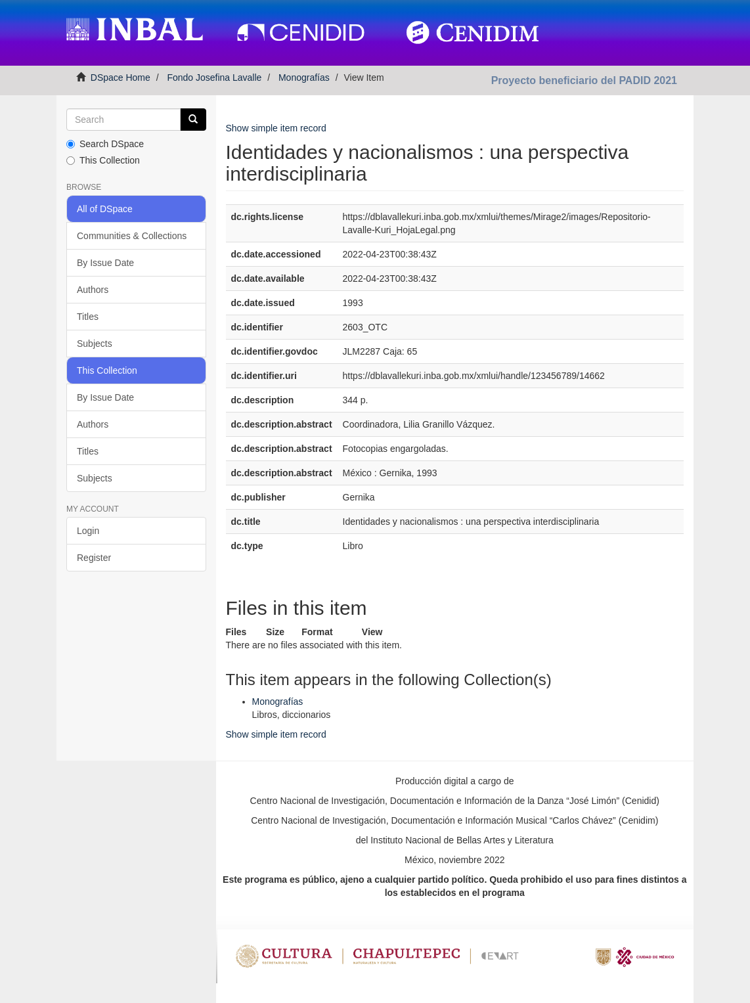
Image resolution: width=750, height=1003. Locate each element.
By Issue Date (105, 262)
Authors (92, 289)
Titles (88, 316)
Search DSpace (105, 144)
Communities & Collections (132, 236)
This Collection (103, 160)
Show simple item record (276, 128)
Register (94, 557)
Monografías (304, 77)
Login (88, 530)
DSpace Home (120, 77)
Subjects (94, 343)
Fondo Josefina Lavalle (214, 77)
